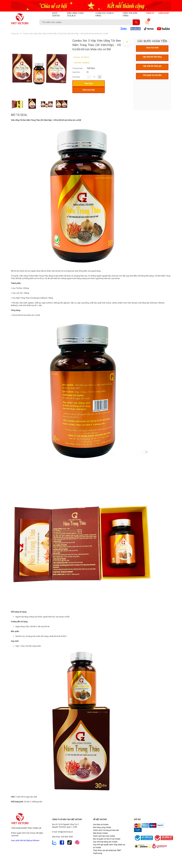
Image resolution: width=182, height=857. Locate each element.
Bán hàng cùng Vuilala (102, 827)
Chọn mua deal (88, 90)
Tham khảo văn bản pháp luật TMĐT (107, 850)
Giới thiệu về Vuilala (100, 825)
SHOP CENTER (56, 14)
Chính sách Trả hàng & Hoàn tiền (106, 830)
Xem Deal (89, 83)
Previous (8, 104)
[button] (146, 22)
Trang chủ (15, 33)
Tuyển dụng (97, 853)
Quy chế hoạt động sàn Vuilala (105, 842)
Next (71, 104)
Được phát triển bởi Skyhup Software (25, 840)
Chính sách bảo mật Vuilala (104, 836)
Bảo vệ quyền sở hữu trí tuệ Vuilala (106, 839)
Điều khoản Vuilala (100, 833)
